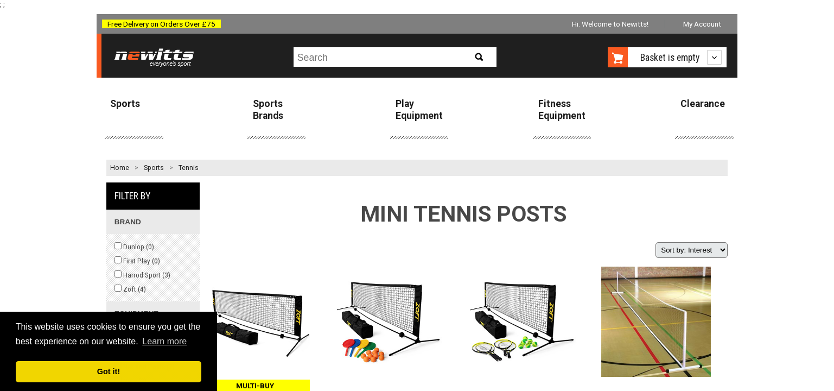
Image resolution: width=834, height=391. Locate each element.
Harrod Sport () (142, 274)
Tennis (189, 168)
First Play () (137, 260)
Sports (125, 103)
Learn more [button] (164, 341)
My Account (702, 24)
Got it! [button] (108, 371)
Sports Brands (268, 109)
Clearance (702, 103)
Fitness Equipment (561, 109)
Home (119, 168)
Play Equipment (419, 109)
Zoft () (130, 289)
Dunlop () (134, 246)
